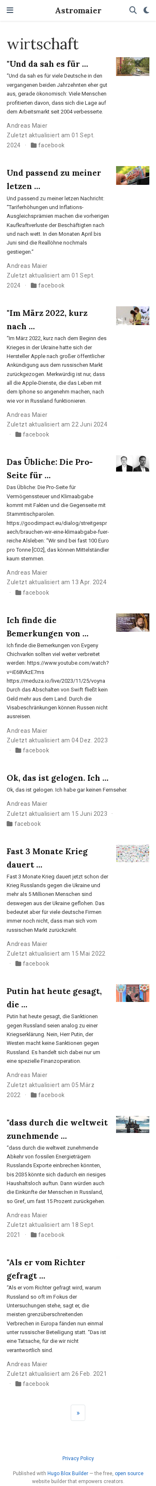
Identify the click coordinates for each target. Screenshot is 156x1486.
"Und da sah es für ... (47, 63)
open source (129, 1473)
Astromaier (78, 10)
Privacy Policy (78, 1458)
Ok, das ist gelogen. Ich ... (58, 777)
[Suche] (133, 10)
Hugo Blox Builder (67, 1473)
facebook (51, 145)
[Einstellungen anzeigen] (146, 10)
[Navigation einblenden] (10, 10)
